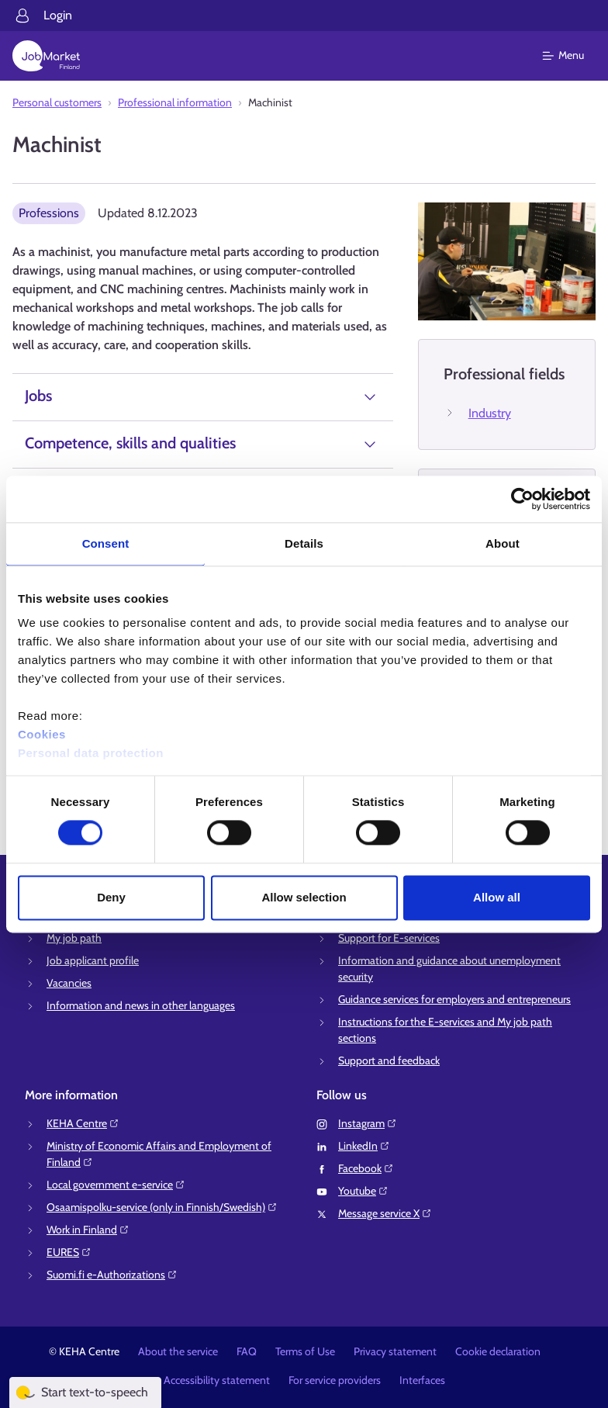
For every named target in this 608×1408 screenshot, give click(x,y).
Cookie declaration (498, 1351)
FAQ (247, 1351)
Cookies (42, 734)
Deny (111, 897)
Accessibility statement (217, 1380)
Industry (489, 413)
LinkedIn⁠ (364, 1146)
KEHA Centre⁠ (83, 1123)
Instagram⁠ (367, 1123)
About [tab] (502, 543)
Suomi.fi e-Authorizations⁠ (112, 1275)
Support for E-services (389, 938)
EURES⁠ (69, 1252)
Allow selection (303, 897)
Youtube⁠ (363, 1191)
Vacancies (69, 983)
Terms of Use (305, 1351)
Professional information (175, 102)
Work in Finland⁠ (88, 1230)
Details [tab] (304, 543)
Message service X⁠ (385, 1213)
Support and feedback (389, 1060)
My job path (74, 938)
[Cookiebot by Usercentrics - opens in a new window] (522, 498)
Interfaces (422, 1380)
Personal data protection (91, 752)
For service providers (334, 1380)
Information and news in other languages (141, 1005)
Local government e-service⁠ (116, 1185)
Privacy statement (395, 1351)
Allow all (496, 897)
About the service (178, 1351)
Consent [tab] (106, 543)
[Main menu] (572, 56)
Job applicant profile (93, 960)
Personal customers (57, 102)
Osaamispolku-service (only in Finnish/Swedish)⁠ (162, 1207)
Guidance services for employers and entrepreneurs (454, 999)
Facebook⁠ (366, 1168)
